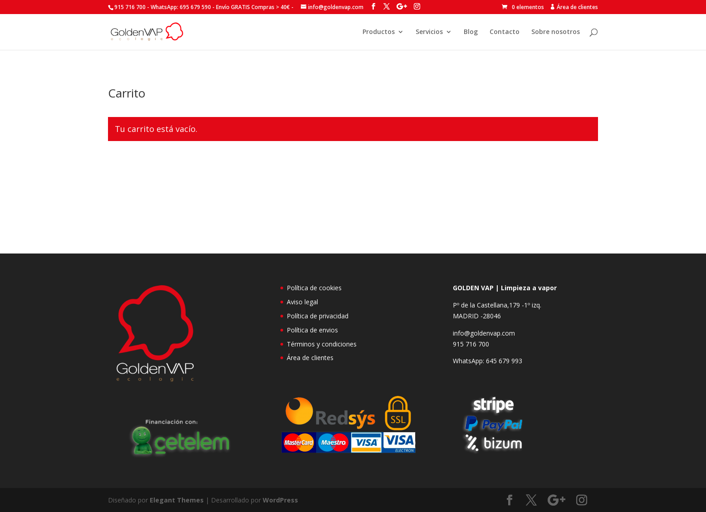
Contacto (505, 32)
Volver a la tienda (151, 167)
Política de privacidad (317, 316)
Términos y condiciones (322, 344)
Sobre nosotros (555, 32)
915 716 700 (471, 344)
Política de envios (312, 330)
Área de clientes (310, 357)
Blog (471, 32)
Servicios (429, 32)
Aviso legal (302, 301)
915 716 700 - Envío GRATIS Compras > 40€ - (204, 7)
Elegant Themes (177, 500)
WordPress (280, 500)
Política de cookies (314, 287)
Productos (379, 32)
